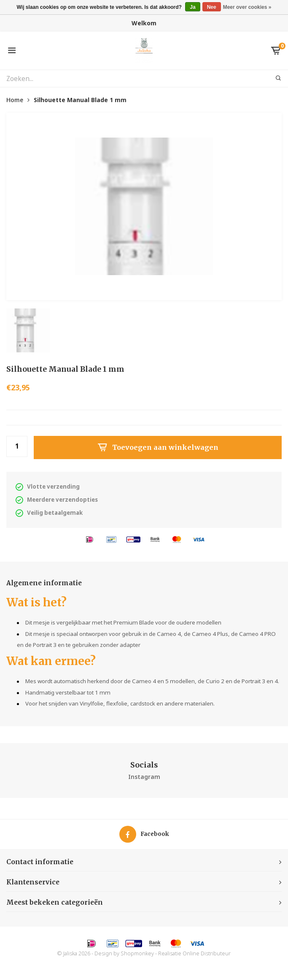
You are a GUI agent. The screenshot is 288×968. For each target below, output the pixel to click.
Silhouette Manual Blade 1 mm (80, 100)
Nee (211, 7)
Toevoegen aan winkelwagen (157, 447)
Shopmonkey (137, 953)
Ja (192, 7)
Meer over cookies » (247, 7)
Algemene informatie (44, 583)
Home (14, 100)
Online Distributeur (207, 953)
